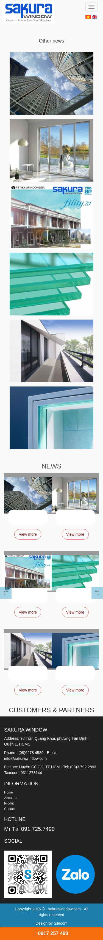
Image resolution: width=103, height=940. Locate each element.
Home (8, 792)
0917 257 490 (51, 933)
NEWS (52, 466)
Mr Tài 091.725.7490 (29, 829)
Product (9, 803)
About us (10, 798)
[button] (1, 590)
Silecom (61, 923)
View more (28, 534)
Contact (9, 809)
